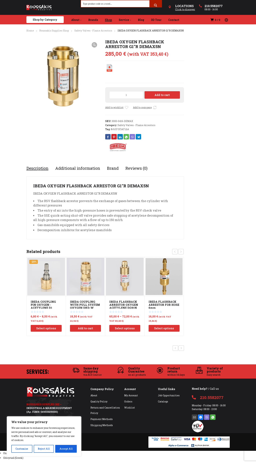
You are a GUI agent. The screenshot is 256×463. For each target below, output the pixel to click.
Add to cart (162, 95)
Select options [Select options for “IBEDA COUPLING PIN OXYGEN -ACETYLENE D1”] (46, 328)
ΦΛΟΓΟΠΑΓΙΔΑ (120, 129)
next (181, 251)
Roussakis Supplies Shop (54, 30)
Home (30, 30)
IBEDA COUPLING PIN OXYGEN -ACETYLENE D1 (43, 305)
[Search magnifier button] (155, 5)
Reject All (44, 448)
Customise (21, 448)
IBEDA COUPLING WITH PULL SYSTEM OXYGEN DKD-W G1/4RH (85, 306)
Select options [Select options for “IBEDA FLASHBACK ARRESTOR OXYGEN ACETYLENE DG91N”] (125, 328)
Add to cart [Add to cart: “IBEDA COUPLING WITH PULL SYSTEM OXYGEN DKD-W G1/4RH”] (85, 328)
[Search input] (115, 3)
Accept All (66, 448)
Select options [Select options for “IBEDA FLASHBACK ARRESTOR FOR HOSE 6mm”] (164, 328)
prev (175, 251)
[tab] (37, 168)
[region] (44, 436)
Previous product (175, 348)
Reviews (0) (136, 168)
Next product (181, 348)
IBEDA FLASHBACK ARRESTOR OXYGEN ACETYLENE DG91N (123, 305)
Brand (113, 168)
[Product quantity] (126, 95)
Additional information (77, 168)
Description (37, 168)
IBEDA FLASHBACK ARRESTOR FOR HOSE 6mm (164, 305)
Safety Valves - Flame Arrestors (93, 30)
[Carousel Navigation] (178, 251)
